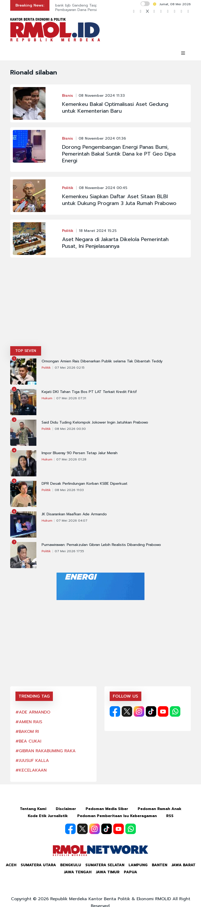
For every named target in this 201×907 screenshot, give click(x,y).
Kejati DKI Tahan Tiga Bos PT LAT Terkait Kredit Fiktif (89, 392)
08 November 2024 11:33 (102, 95)
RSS (170, 816)
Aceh (11, 865)
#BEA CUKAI (28, 741)
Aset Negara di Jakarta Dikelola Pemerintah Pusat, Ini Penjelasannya (115, 242)
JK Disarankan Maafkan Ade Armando (74, 514)
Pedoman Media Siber (107, 809)
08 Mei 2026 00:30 (70, 428)
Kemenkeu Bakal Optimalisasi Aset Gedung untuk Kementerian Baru (115, 107)
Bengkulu (70, 865)
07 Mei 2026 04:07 (71, 520)
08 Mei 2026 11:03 (69, 490)
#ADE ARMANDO (32, 712)
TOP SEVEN (25, 350)
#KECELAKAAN (31, 770)
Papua (130, 872)
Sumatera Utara (38, 865)
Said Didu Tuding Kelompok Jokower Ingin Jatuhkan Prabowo (95, 422)
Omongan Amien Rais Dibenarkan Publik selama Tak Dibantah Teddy (102, 361)
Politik (67, 188)
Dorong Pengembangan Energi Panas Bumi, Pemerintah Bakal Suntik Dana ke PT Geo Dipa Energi (119, 154)
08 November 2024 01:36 (102, 138)
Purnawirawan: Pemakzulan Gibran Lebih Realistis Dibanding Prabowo (101, 544)
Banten (159, 865)
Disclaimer (66, 809)
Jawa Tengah (78, 872)
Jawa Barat (183, 865)
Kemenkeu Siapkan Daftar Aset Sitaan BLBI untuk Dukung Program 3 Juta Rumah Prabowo (119, 200)
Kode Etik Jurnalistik (48, 816)
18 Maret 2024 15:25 (97, 230)
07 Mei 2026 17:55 (69, 551)
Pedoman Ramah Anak (159, 809)
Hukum (47, 398)
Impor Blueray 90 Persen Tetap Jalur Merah (80, 453)
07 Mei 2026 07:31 (71, 398)
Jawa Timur (108, 872)
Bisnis (67, 95)
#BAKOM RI (27, 731)
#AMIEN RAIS (28, 722)
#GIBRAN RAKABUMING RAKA (45, 751)
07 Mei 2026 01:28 (71, 459)
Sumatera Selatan (104, 865)
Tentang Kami (33, 809)
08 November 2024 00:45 (103, 188)
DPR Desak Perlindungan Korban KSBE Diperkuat (84, 483)
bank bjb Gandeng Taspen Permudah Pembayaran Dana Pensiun (88, 7)
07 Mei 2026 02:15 (70, 367)
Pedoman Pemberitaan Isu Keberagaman (117, 816)
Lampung (138, 865)
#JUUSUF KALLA (32, 760)
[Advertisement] (100, 307)
